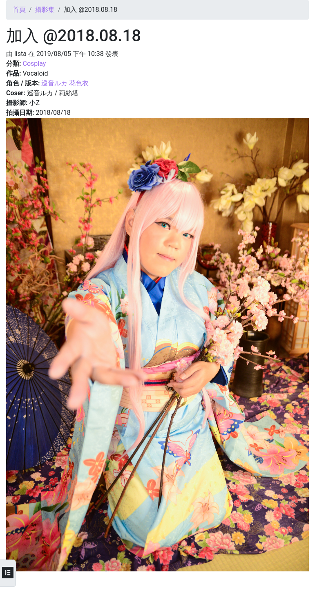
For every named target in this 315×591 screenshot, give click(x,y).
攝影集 (45, 9)
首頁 (19, 9)
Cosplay (34, 63)
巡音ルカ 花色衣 (65, 83)
